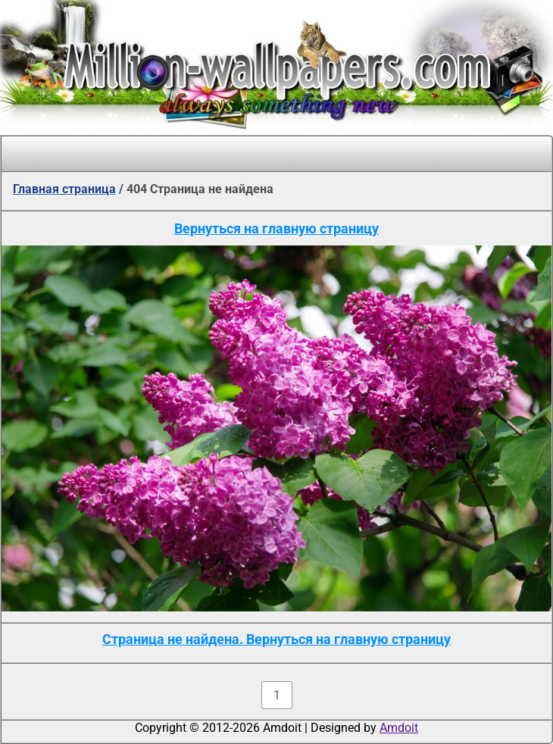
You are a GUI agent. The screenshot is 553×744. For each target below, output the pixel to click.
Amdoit (399, 728)
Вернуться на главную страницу (276, 228)
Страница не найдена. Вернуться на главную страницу (276, 639)
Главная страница (64, 189)
